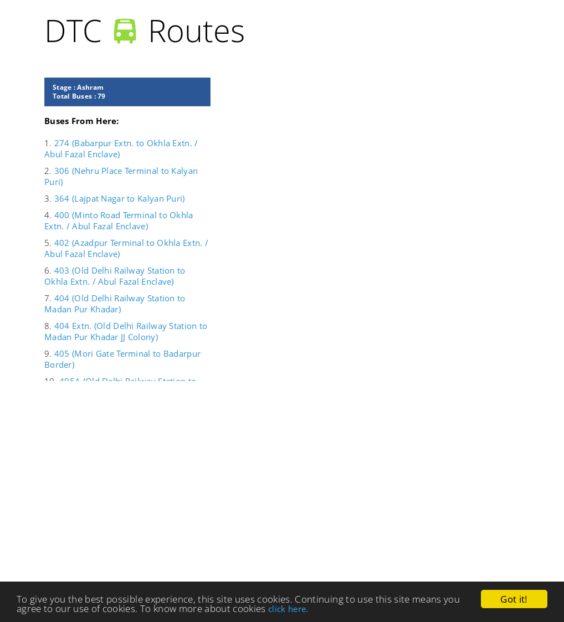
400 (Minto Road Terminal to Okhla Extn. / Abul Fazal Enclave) (118, 220)
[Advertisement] (282, 486)
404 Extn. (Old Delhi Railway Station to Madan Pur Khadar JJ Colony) (125, 331)
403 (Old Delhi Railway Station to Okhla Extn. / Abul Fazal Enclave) (115, 276)
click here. (288, 608)
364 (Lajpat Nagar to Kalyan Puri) (119, 198)
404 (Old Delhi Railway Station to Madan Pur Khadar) (115, 303)
